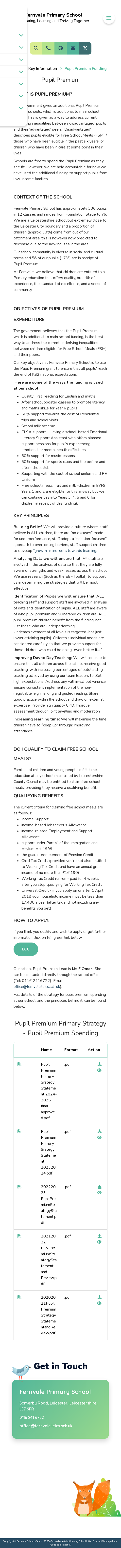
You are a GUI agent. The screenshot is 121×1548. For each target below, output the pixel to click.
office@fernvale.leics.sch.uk (37, 986)
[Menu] (108, 18)
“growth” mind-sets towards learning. (64, 550)
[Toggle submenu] (21, 35)
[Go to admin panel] (60, 1544)
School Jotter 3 (86, 1541)
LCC (26, 949)
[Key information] (42, 69)
